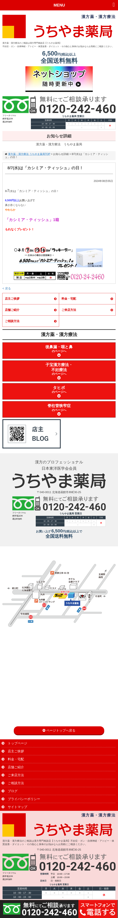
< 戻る (6, 288)
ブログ (9, 791)
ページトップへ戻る (59, 730)
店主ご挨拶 (30, 298)
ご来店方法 (87, 310)
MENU (59, 5)
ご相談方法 (30, 321)
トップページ (14, 743)
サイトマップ (14, 807)
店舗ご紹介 (30, 310)
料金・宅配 (87, 298)
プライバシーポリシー (21, 799)
